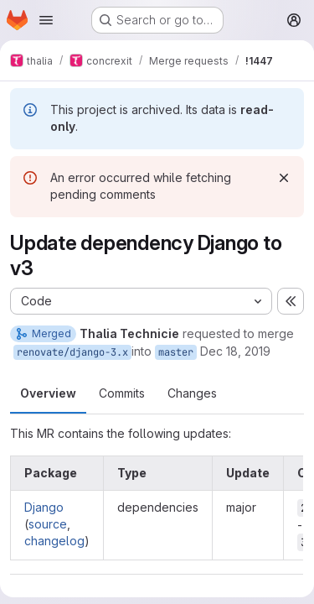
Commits (122, 393)
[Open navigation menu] (46, 20)
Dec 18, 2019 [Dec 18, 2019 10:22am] (235, 351)
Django (44, 507)
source (47, 524)
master (175, 352)
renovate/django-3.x (72, 352)
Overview (48, 393)
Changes (192, 393)
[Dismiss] (284, 178)
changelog (54, 541)
